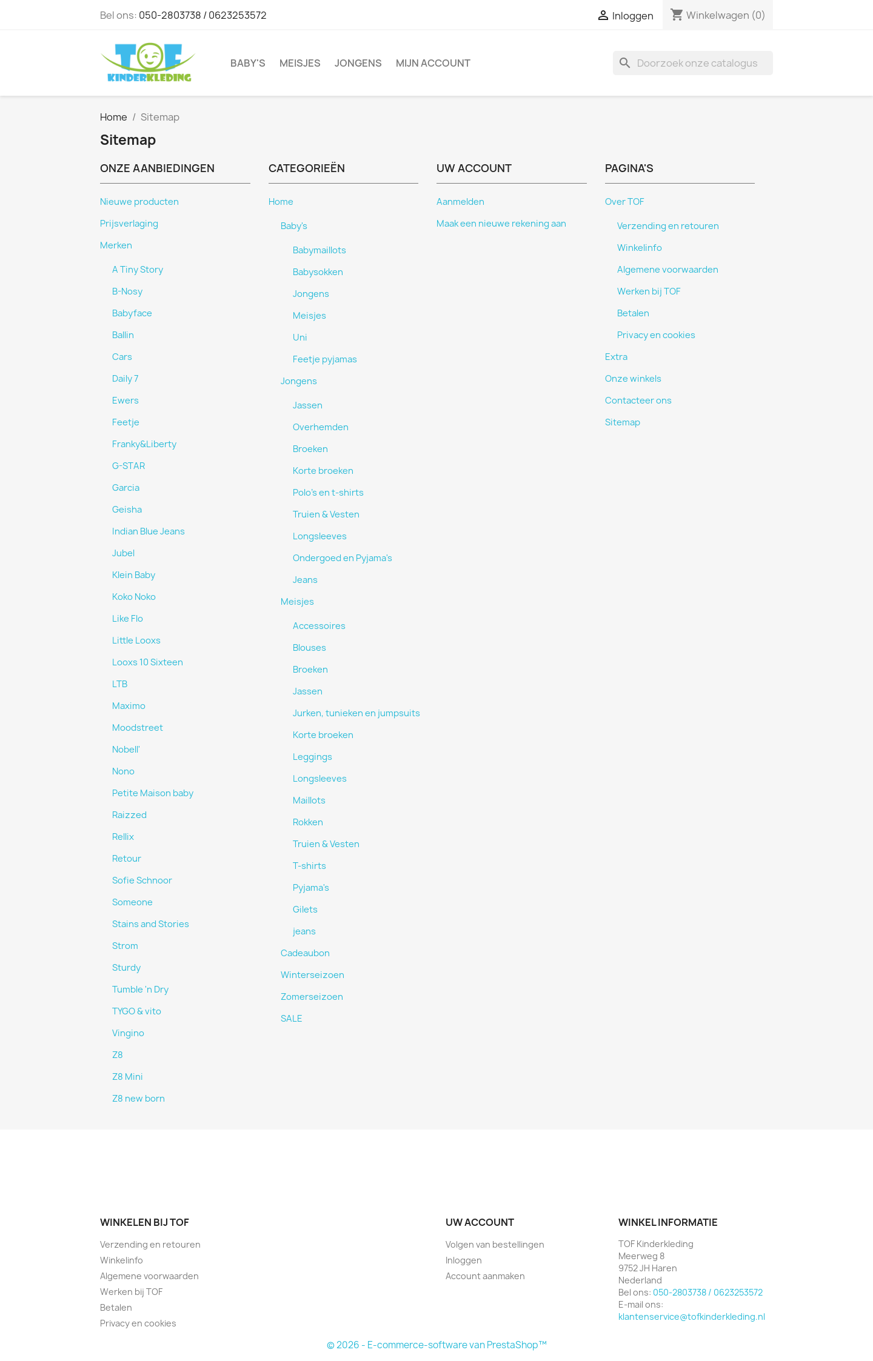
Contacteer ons (638, 400)
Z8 (117, 1055)
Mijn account (433, 63)
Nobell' (126, 750)
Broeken (310, 449)
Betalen (633, 313)
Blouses (309, 648)
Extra (616, 357)
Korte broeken (323, 471)
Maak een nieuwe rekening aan (501, 224)
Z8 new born (138, 1099)
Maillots (309, 800)
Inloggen (464, 1260)
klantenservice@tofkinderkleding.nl (691, 1316)
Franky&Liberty (144, 444)
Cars (122, 357)
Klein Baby (133, 575)
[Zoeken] (693, 63)
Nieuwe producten (139, 202)
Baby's (248, 63)
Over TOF (624, 202)
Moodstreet (137, 728)
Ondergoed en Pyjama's (342, 558)
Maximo (129, 706)
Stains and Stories (150, 924)
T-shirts (309, 866)
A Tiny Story (137, 270)
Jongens (358, 63)
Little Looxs (136, 640)
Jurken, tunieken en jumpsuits (356, 713)
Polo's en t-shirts (328, 493)
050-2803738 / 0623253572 (203, 15)
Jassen (308, 405)
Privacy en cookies (656, 335)
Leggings (312, 757)
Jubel (123, 553)
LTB (119, 684)
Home (281, 202)
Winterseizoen (312, 975)
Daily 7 (125, 379)
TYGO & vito (136, 1011)
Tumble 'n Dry (140, 989)
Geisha (127, 510)
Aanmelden (460, 202)
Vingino (128, 1033)
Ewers (125, 400)
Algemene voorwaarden (667, 270)
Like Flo (127, 619)
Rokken (308, 822)
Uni (300, 337)
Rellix (123, 837)
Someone (132, 902)
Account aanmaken (485, 1276)
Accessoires (319, 626)
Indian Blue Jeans (148, 531)
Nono (123, 771)
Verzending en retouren (668, 226)
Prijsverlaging (129, 224)
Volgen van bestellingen (495, 1244)
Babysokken (318, 272)
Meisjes (300, 63)
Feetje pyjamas (325, 359)
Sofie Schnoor (142, 880)
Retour (126, 859)
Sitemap (622, 422)
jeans (304, 931)
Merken (116, 245)
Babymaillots (319, 250)
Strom (125, 946)
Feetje (125, 422)
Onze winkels (633, 379)
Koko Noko (134, 597)
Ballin (123, 335)
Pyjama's (311, 888)
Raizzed (129, 815)
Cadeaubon (305, 953)
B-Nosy (127, 291)
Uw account (480, 1222)
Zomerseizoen (312, 997)
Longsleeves (320, 536)
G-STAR (128, 466)
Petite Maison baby (152, 793)
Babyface (132, 313)
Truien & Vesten (326, 514)
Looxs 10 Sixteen (147, 662)
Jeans (305, 580)
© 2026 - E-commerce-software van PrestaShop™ (437, 1345)
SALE (292, 1019)
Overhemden (321, 427)
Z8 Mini (127, 1077)
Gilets (305, 909)
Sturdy (126, 968)
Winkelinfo (639, 248)
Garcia (125, 488)
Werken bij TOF (649, 291)
